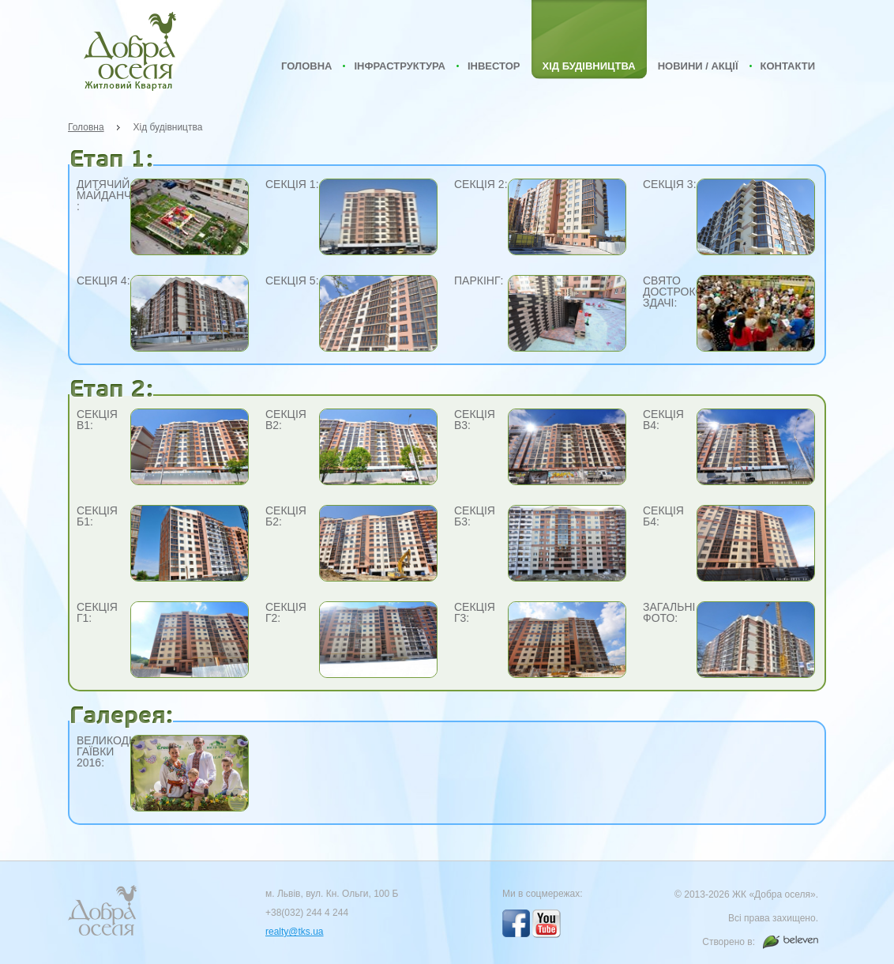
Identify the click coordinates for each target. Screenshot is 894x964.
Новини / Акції (698, 66)
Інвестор (494, 66)
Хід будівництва (589, 66)
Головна (306, 66)
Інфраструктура (399, 66)
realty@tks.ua (294, 931)
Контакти (788, 66)
